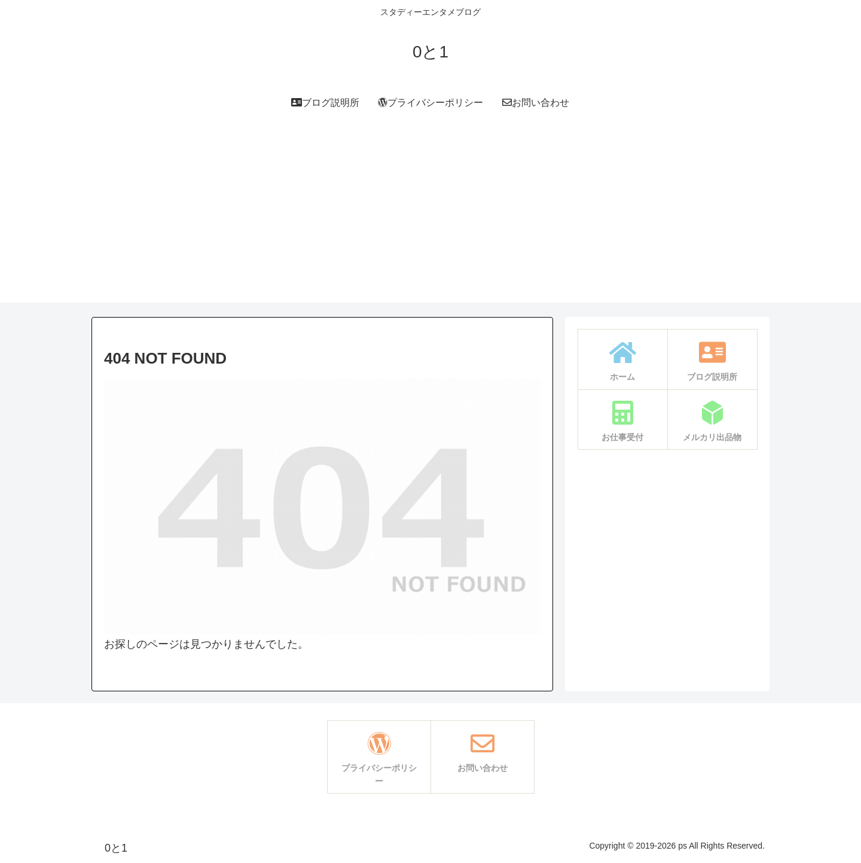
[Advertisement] (430, 219)
